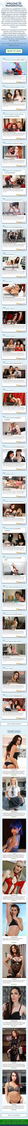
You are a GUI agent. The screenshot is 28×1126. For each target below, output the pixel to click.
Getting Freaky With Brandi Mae (10, 711)
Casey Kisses (9, 363)
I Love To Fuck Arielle (8, 435)
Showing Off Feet (7, 351)
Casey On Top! (6, 684)
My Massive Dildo (7, 489)
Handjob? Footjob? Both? (9, 159)
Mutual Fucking (6, 657)
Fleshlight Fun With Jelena (9, 517)
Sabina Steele (20, 87)
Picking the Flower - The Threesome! (11, 188)
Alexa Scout (9, 391)
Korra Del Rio (19, 587)
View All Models (14, 1115)
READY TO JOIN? (14, 51)
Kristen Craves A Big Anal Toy (10, 270)
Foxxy (7, 114)
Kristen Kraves (9, 254)
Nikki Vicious (13, 114)
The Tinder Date (7, 379)
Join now (11, 37)
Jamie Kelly (8, 200)
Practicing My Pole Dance (9, 324)
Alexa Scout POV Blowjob (9, 630)
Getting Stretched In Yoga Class (10, 75)
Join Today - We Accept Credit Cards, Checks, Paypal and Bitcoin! (14, 1122)
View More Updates (14, 724)
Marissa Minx (9, 474)
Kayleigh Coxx (9, 60)
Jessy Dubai (8, 282)
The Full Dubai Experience (9, 297)
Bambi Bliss (8, 171)
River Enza (8, 227)
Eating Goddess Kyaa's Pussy (9, 243)
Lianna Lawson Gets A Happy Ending (11, 575)
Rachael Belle (9, 144)
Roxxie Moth (17, 200)
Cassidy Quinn (9, 336)
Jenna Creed (17, 642)
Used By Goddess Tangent (9, 546)
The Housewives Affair (8, 102)
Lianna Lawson (10, 418)
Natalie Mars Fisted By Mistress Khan (11, 462)
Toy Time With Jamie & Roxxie (10, 215)
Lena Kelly (20, 501)
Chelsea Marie (9, 309)
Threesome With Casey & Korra (10, 602)
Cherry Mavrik (9, 87)
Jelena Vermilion (10, 501)
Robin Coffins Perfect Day (9, 132)
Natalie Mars (9, 447)
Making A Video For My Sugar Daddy (11, 406)
